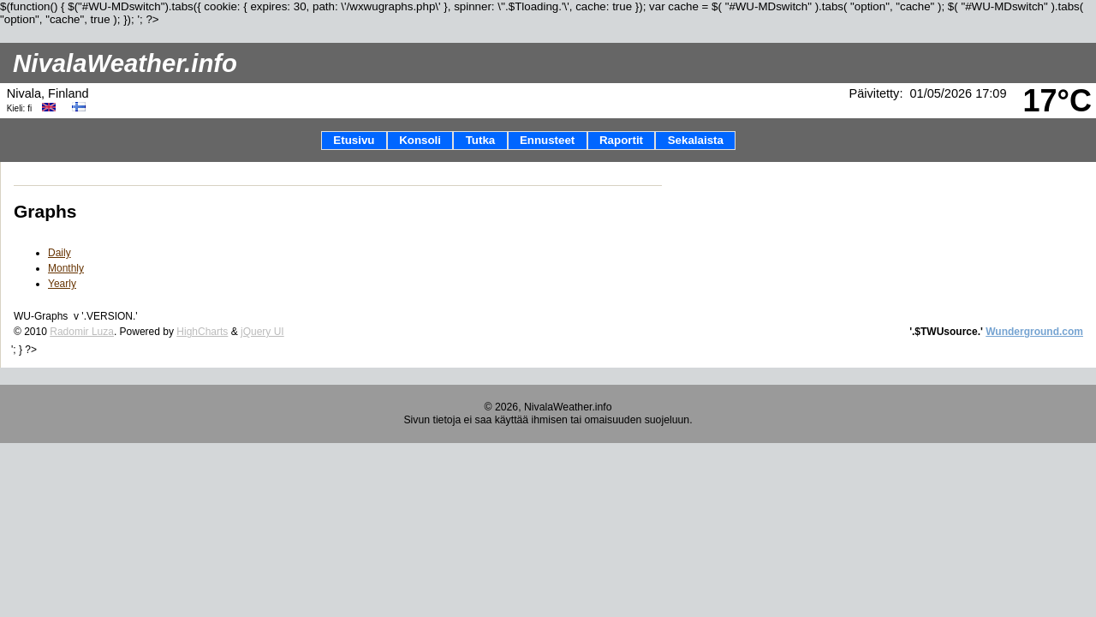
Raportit (621, 140)
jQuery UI (262, 332)
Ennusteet (547, 140)
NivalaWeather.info (125, 63)
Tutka (481, 140)
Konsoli (420, 140)
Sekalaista (696, 140)
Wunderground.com (1034, 332)
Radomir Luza (82, 332)
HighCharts (202, 332)
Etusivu (353, 140)
